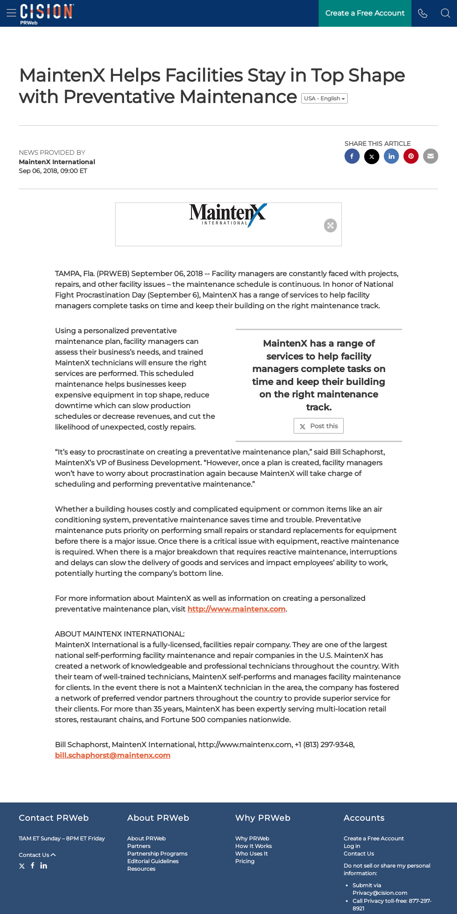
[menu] (11, 13)
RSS (79, 902)
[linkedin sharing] (391, 130)
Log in (352, 819)
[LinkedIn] (44, 838)
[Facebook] (33, 838)
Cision (414, 902)
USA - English (324, 71)
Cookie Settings (110, 902)
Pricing (244, 834)
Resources (141, 842)
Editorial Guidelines (153, 834)
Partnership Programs (157, 826)
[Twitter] (23, 838)
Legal (29, 902)
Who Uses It (251, 826)
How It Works (253, 819)
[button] (445, 13)
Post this (318, 399)
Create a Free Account (374, 811)
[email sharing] (430, 130)
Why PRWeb (252, 811)
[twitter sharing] (371, 131)
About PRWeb (146, 811)
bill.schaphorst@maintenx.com (112, 728)
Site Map (55, 902)
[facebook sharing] (352, 130)
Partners (138, 819)
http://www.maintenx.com (236, 582)
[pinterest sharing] (411, 130)
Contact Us (37, 828)
